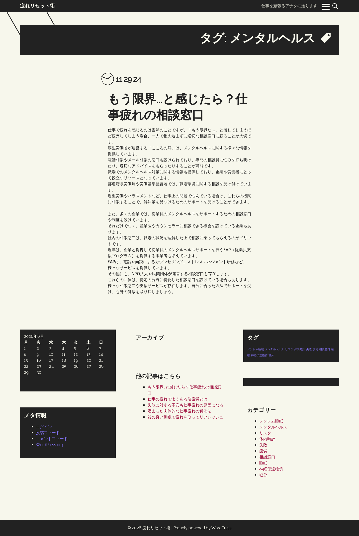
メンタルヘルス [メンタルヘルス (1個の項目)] (274, 349)
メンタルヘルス (273, 427)
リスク (265, 433)
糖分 (263, 475)
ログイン (44, 426)
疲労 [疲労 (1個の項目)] (315, 349)
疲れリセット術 (156, 528)
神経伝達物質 (271, 469)
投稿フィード (48, 432)
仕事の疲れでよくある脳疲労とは (177, 399)
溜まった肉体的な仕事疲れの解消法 (179, 411)
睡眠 (263, 463)
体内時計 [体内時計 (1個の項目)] (299, 349)
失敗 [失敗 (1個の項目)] (309, 349)
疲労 (263, 451)
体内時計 (267, 439)
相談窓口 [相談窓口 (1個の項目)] (324, 349)
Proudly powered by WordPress (202, 528)
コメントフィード (52, 438)
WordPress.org (49, 444)
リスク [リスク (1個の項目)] (289, 349)
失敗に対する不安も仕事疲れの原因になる (185, 405)
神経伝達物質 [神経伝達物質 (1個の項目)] (259, 355)
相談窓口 (267, 457)
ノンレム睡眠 (271, 421)
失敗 (263, 445)
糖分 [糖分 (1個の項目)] (271, 355)
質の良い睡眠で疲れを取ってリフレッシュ (185, 417)
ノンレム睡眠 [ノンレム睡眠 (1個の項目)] (255, 349)
